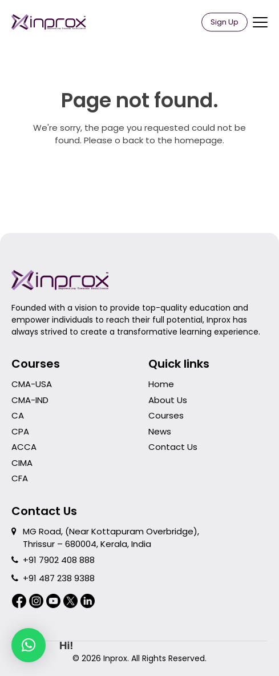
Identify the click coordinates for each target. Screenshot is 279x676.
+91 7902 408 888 (59, 560)
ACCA (24, 447)
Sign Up (224, 22)
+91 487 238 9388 (59, 578)
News (159, 431)
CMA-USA (31, 384)
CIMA (22, 463)
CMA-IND (29, 400)
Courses (166, 415)
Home (161, 384)
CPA (20, 431)
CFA (19, 478)
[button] (28, 645)
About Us (167, 400)
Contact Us (172, 447)
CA (17, 415)
